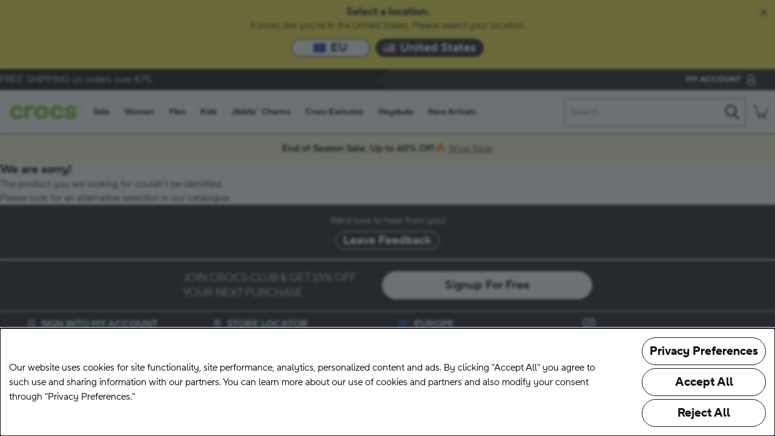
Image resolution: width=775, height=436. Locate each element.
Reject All (704, 413)
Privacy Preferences (704, 351)
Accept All (704, 382)
